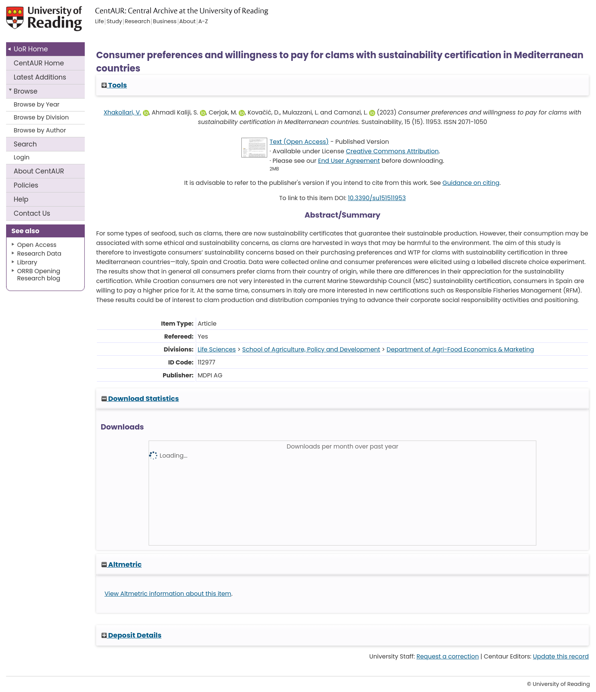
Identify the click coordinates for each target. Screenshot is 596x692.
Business (164, 22)
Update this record (561, 656)
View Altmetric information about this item (168, 593)
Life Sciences (217, 349)
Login (22, 157)
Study (114, 22)
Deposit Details (131, 635)
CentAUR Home (39, 63)
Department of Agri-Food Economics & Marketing (460, 349)
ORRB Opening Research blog (38, 275)
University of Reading (65, 22)
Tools (114, 85)
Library (27, 262)
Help (21, 199)
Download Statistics (140, 398)
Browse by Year (37, 104)
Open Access (37, 244)
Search (25, 144)
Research (137, 22)
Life (99, 22)
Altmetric (121, 564)
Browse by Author (40, 130)
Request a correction (448, 656)
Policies (26, 185)
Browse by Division (41, 117)
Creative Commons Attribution (392, 151)
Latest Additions (40, 77)
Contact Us (32, 213)
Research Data (39, 253)
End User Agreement (349, 160)
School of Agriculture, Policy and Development (311, 349)
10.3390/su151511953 (377, 198)
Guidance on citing (470, 182)
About (39, 171)
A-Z (203, 22)
